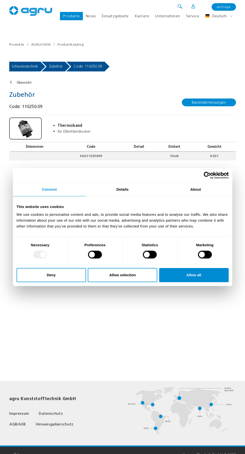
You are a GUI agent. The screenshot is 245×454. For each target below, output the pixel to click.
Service (192, 16)
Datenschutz (51, 413)
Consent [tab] (49, 189)
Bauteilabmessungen (209, 102)
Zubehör (56, 66)
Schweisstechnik (25, 66)
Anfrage (224, 7)
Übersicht (24, 82)
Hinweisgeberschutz (55, 424)
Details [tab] (123, 189)
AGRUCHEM (41, 44)
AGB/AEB (17, 424)
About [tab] (195, 189)
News (91, 16)
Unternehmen (167, 16)
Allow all (193, 275)
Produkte (71, 16)
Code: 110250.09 (88, 66)
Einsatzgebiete (115, 16)
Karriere (142, 16)
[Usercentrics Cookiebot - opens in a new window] (207, 175)
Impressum (19, 413)
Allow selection (122, 275)
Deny (51, 275)
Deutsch (216, 16)
